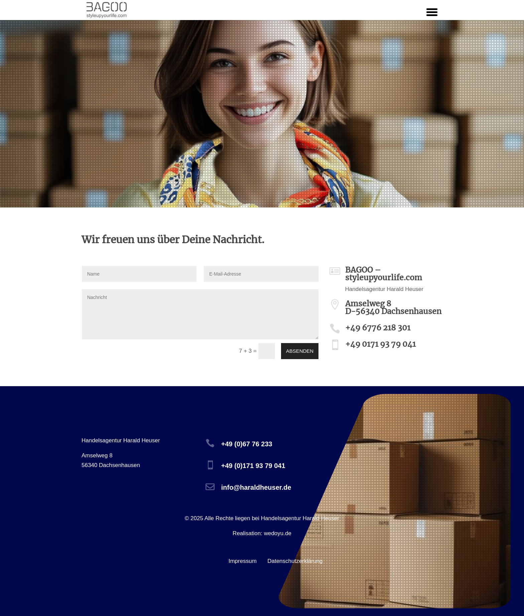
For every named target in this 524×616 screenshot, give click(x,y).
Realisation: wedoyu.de (262, 533)
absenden (300, 351)
